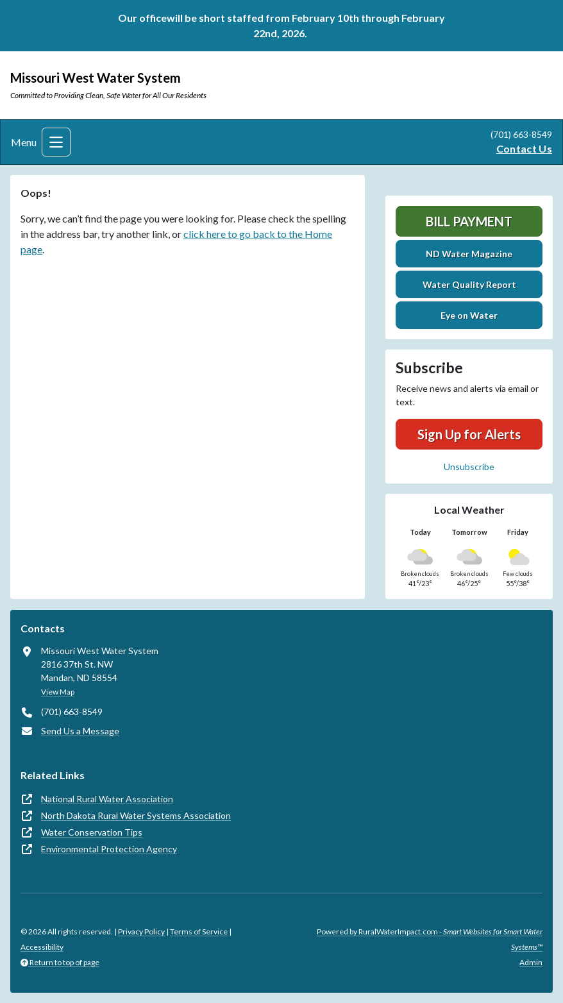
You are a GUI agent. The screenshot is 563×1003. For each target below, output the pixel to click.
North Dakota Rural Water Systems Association (136, 815)
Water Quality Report (469, 284)
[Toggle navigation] (56, 142)
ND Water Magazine (469, 253)
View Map (57, 691)
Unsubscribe (469, 466)
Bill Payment (469, 221)
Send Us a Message (80, 730)
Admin (530, 962)
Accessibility (42, 947)
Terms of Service (199, 931)
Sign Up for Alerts (469, 434)
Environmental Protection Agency (109, 848)
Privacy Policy (141, 931)
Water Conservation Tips (91, 832)
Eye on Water (469, 315)
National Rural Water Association (107, 798)
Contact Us (524, 148)
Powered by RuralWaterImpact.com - (429, 939)
